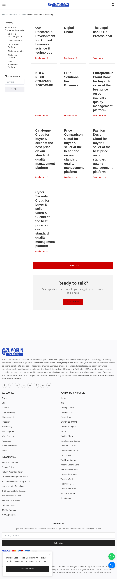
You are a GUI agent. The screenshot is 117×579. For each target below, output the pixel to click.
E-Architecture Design (70, 441)
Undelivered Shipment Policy (14, 476)
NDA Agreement (9, 514)
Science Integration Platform (13, 64)
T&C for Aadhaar (9, 510)
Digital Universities (16, 51)
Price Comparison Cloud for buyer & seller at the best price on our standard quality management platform (74, 151)
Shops (63, 431)
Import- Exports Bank (70, 464)
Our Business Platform (14, 45)
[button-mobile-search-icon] (113, 4)
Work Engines (8, 431)
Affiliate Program (68, 493)
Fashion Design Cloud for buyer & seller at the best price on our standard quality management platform (103, 151)
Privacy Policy (8, 467)
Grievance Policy (9, 505)
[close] (50, 554)
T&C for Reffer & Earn (11, 495)
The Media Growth (69, 474)
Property (6, 422)
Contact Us (73, 301)
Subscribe (58, 543)
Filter (14, 89)
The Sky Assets (67, 455)
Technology (7, 426)
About (4, 450)
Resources (6, 441)
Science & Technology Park (15, 35)
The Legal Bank (67, 407)
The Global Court (68, 445)
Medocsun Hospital (69, 469)
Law (3, 403)
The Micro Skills (67, 484)
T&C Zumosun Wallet (11, 500)
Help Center (66, 498)
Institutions (22, 14)
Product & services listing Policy (16, 481)
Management (8, 417)
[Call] (111, 565)
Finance (5, 407)
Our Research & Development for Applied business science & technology (45, 40)
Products (12, 14)
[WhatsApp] (111, 556)
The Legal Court (67, 412)
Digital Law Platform (12, 56)
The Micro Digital (68, 426)
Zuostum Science (9, 445)
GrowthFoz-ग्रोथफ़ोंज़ (69, 422)
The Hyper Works (68, 460)
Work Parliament (9, 436)
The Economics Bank (70, 450)
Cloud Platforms (15, 40)
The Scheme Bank (68, 488)
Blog (62, 403)
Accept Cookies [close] (27, 568)
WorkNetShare (67, 436)
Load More (73, 265)
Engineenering (8, 412)
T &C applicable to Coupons (14, 491)
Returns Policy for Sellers (13, 486)
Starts (4, 398)
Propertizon (66, 417)
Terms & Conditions (10, 462)
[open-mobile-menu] (4, 5)
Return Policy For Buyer (12, 472)
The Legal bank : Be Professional (102, 32)
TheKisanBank (67, 479)
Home (4, 14)
